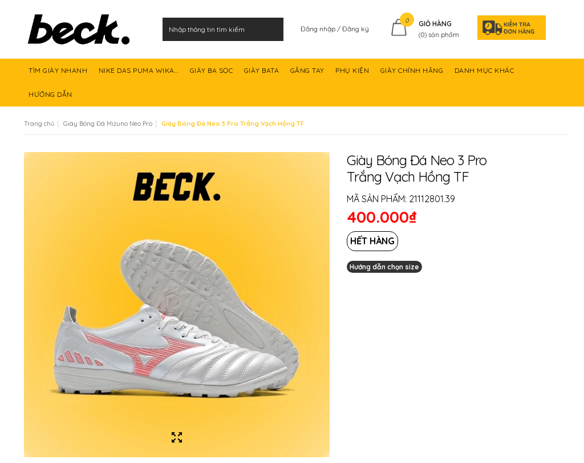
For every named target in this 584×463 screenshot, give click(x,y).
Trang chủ (39, 124)
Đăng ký (355, 28)
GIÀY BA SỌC (212, 74)
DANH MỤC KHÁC (485, 74)
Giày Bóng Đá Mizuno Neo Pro (107, 124)
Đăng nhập (319, 28)
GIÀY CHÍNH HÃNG (412, 74)
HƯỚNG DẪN (51, 98)
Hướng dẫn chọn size (384, 267)
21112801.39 (432, 198)
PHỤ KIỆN (353, 74)
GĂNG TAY (308, 74)
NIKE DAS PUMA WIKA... (140, 74)
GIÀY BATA (262, 74)
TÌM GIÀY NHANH (59, 74)
